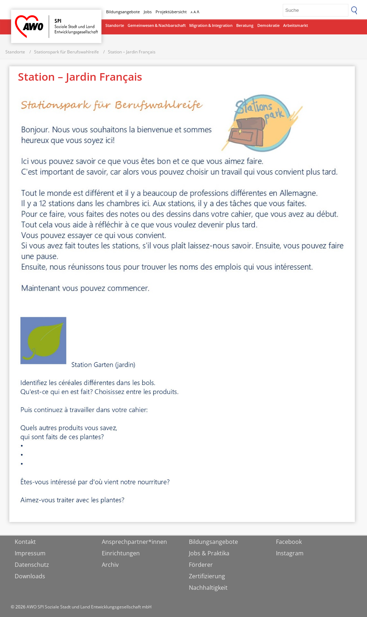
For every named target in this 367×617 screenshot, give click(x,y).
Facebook (289, 542)
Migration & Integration (211, 25)
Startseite (29, 19)
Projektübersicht (171, 11)
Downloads (30, 576)
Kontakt (25, 542)
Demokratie (268, 25)
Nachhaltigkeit (208, 588)
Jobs (148, 11)
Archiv (110, 565)
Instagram (290, 553)
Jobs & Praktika (209, 553)
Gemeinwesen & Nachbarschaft (157, 25)
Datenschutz (32, 565)
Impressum (30, 553)
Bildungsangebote (123, 11)
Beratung (244, 25)
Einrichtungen (121, 553)
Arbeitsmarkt (295, 25)
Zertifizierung (207, 576)
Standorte (114, 25)
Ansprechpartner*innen (134, 542)
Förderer (201, 565)
